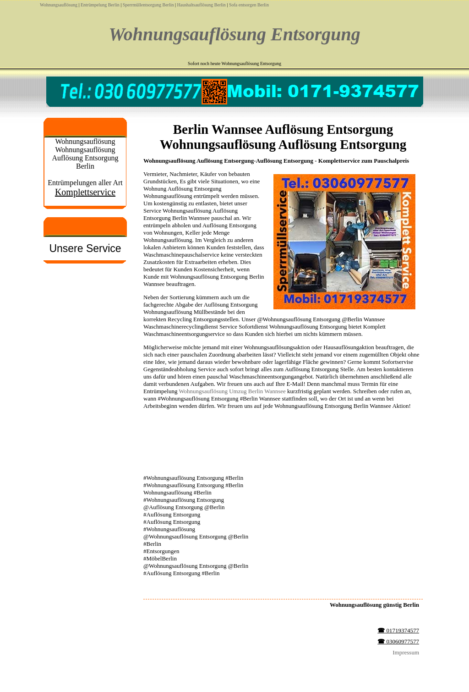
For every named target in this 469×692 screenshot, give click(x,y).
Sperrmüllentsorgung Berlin (148, 4)
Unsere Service (85, 248)
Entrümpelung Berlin (100, 4)
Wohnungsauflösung (58, 4)
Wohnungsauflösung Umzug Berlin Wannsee (232, 391)
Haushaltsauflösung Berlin (201, 4)
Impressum (406, 652)
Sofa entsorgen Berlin (249, 4)
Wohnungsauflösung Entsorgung (234, 34)
